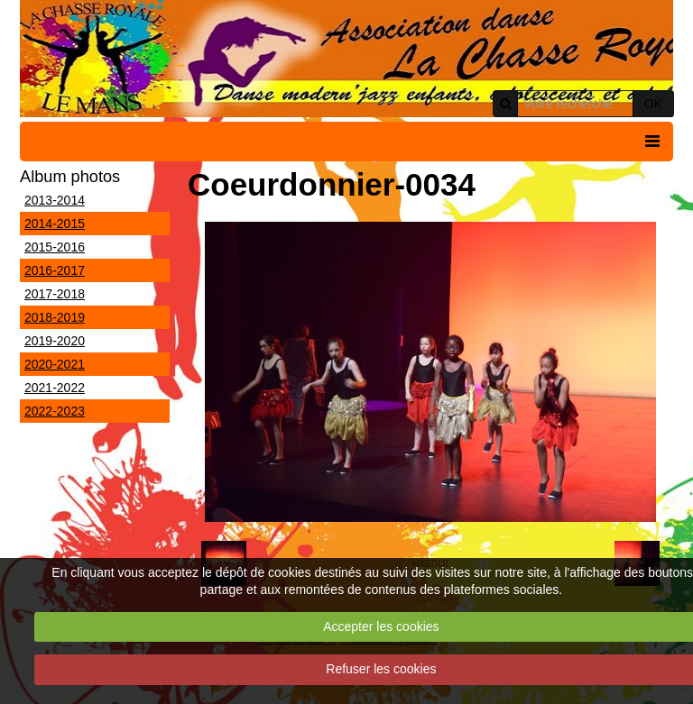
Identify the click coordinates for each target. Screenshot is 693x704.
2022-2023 (54, 411)
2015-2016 (54, 247)
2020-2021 (54, 364)
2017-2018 (54, 294)
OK (653, 103)
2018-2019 (54, 317)
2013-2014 (54, 200)
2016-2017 (54, 270)
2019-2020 (54, 341)
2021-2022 (54, 387)
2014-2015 (54, 223)
